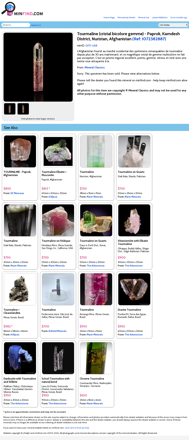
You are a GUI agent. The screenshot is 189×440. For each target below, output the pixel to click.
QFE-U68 (91, 45)
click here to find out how (77, 427)
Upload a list (36, 25)
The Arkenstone (96, 265)
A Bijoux (53, 196)
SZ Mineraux (17, 193)
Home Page (109, 17)
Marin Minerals (95, 196)
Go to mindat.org (178, 17)
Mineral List (143, 17)
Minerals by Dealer (126, 17)
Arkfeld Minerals (58, 331)
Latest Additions (159, 17)
